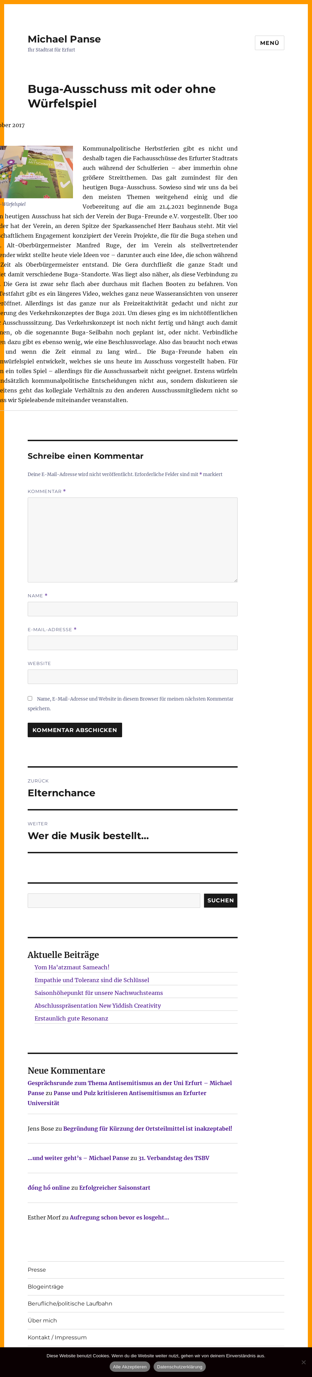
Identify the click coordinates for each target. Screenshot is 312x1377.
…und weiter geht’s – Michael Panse (78, 1158)
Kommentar (47, 491)
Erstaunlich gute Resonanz (71, 1018)
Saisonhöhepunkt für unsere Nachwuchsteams (99, 992)
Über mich (42, 1320)
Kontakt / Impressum (57, 1337)
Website (39, 663)
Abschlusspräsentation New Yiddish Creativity (98, 1005)
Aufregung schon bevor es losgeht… (119, 1217)
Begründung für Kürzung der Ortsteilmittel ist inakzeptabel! (147, 1128)
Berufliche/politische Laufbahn (70, 1303)
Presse (37, 1269)
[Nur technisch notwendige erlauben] (303, 1362)
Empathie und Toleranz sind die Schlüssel (92, 980)
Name (38, 596)
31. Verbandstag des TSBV (173, 1158)
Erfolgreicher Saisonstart (114, 1187)
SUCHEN (221, 900)
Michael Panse (64, 39)
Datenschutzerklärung (179, 1366)
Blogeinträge (46, 1286)
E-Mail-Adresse (52, 630)
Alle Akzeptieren (130, 1366)
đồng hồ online (49, 1187)
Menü (269, 43)
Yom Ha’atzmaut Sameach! (72, 967)
